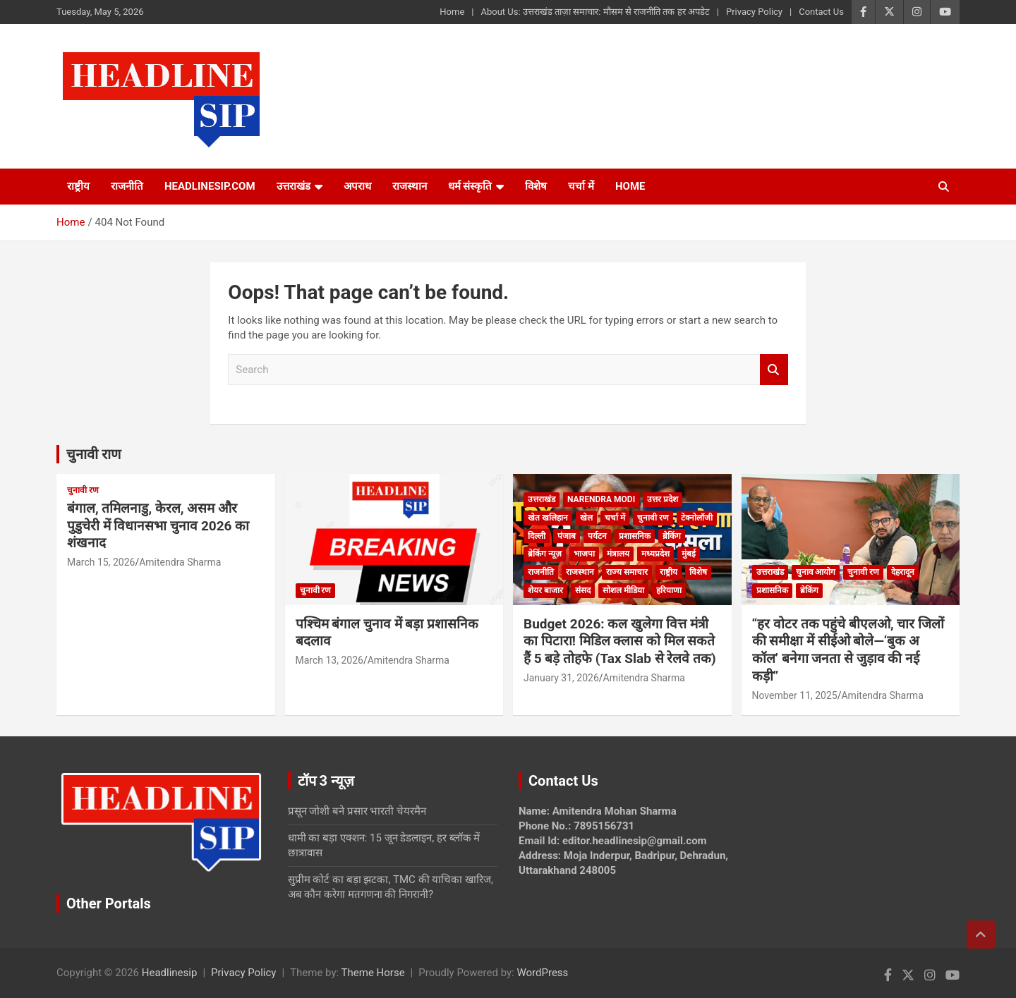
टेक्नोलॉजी (697, 518)
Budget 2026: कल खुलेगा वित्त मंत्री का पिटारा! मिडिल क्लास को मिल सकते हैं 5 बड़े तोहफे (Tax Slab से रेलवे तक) (620, 641)
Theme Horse (373, 972)
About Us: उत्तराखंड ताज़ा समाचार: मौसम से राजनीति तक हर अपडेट (594, 11)
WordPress (542, 972)
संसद (583, 590)
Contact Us (821, 11)
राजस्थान (409, 186)
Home (452, 11)
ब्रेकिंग (672, 536)
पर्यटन (597, 536)
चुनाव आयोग (816, 572)
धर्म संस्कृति (470, 186)
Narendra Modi (601, 499)
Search (774, 370)
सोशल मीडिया (623, 590)
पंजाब (566, 536)
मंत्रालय (618, 554)
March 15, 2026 (101, 562)
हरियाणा (669, 590)
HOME (630, 186)
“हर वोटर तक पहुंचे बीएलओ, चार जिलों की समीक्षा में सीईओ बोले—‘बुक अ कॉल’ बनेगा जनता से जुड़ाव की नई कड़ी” (848, 650)
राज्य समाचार (627, 572)
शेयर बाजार (545, 590)
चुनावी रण (83, 490)
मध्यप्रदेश (655, 554)
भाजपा (584, 554)
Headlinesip (170, 972)
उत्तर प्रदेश (662, 499)
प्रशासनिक (635, 536)
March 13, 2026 (329, 660)
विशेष (536, 186)
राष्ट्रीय (78, 186)
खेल (586, 518)
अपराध (357, 186)
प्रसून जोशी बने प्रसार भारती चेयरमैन (357, 811)
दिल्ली (536, 536)
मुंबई (689, 554)
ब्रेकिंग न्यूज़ (545, 554)
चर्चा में (581, 186)
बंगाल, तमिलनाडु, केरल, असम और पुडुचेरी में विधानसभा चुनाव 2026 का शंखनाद (158, 525)
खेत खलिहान (548, 518)
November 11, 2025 (794, 695)
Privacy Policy (754, 11)
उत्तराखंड (293, 186)
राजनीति (127, 186)
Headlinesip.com (209, 186)
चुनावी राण (93, 454)
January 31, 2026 (561, 677)
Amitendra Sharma (180, 562)
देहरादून (902, 572)
